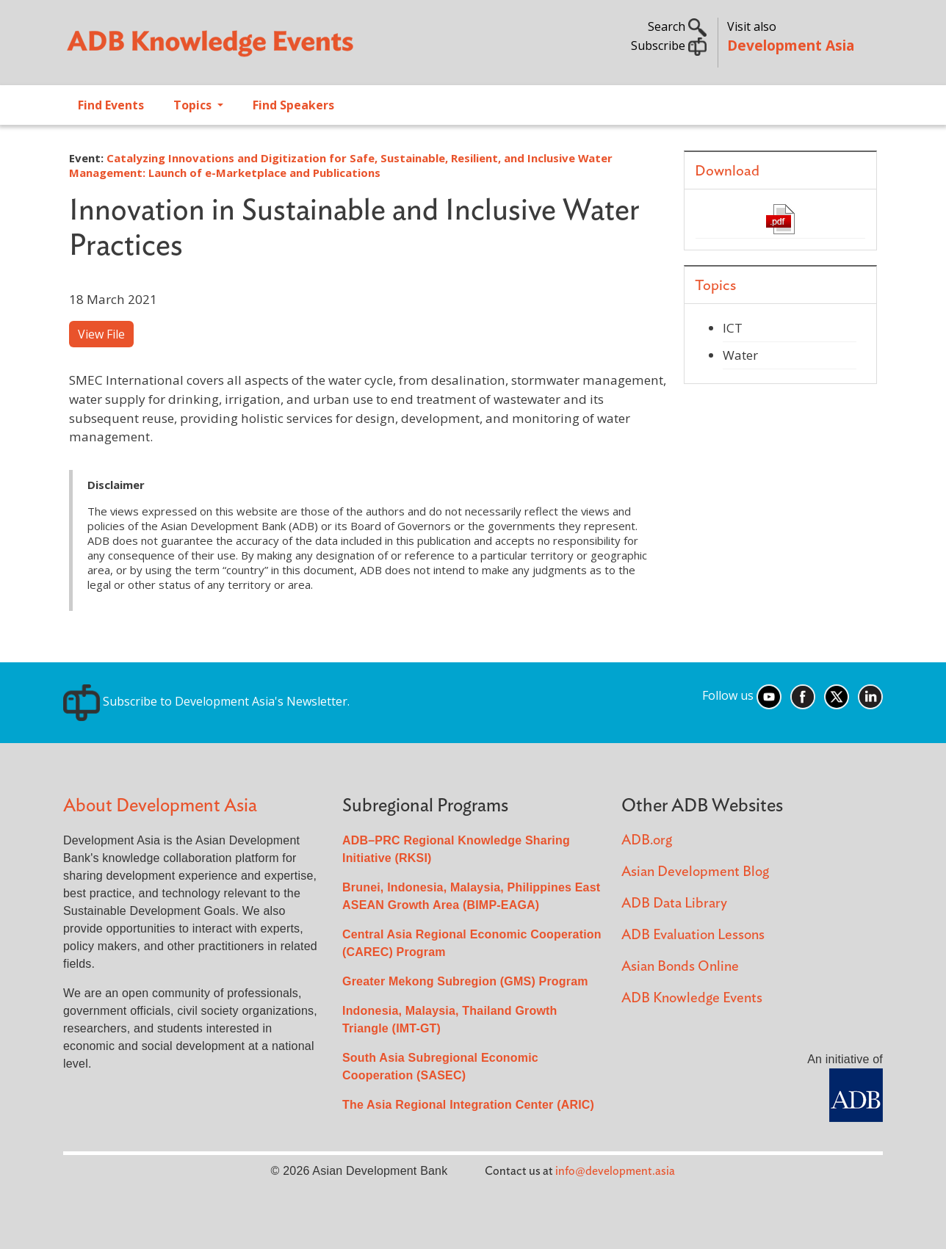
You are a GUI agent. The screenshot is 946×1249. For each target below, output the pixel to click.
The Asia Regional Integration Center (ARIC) (468, 1104)
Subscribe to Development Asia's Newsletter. (206, 701)
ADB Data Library (674, 903)
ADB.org (646, 840)
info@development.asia (615, 1171)
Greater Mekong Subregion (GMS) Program (465, 981)
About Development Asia (160, 806)
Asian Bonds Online (680, 967)
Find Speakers (293, 105)
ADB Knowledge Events (691, 998)
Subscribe (669, 45)
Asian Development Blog (695, 872)
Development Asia (790, 45)
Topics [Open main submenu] (193, 105)
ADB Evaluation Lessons (693, 935)
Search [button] (677, 26)
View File (101, 334)
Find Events (111, 105)
